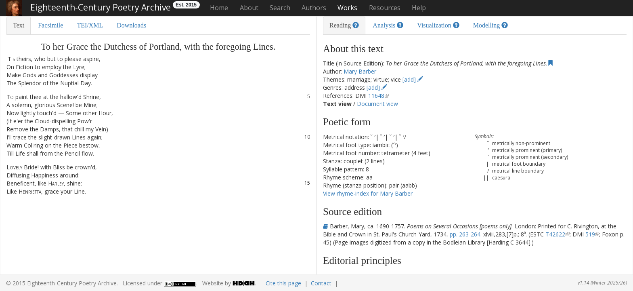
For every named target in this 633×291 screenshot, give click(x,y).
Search (280, 7)
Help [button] (419, 7)
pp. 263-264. (466, 234)
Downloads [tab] (131, 25)
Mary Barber (360, 71)
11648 (376, 95)
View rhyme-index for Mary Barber (368, 193)
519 (590, 234)
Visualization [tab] (438, 25)
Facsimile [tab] (50, 25)
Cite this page (283, 283)
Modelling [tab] (490, 25)
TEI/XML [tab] (90, 25)
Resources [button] (384, 7)
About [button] (249, 7)
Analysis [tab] (388, 25)
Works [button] (347, 7)
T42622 (555, 234)
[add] (412, 79)
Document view (377, 104)
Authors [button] (314, 7)
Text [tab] (18, 25)
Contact (321, 283)
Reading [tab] (344, 25)
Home (219, 7)
